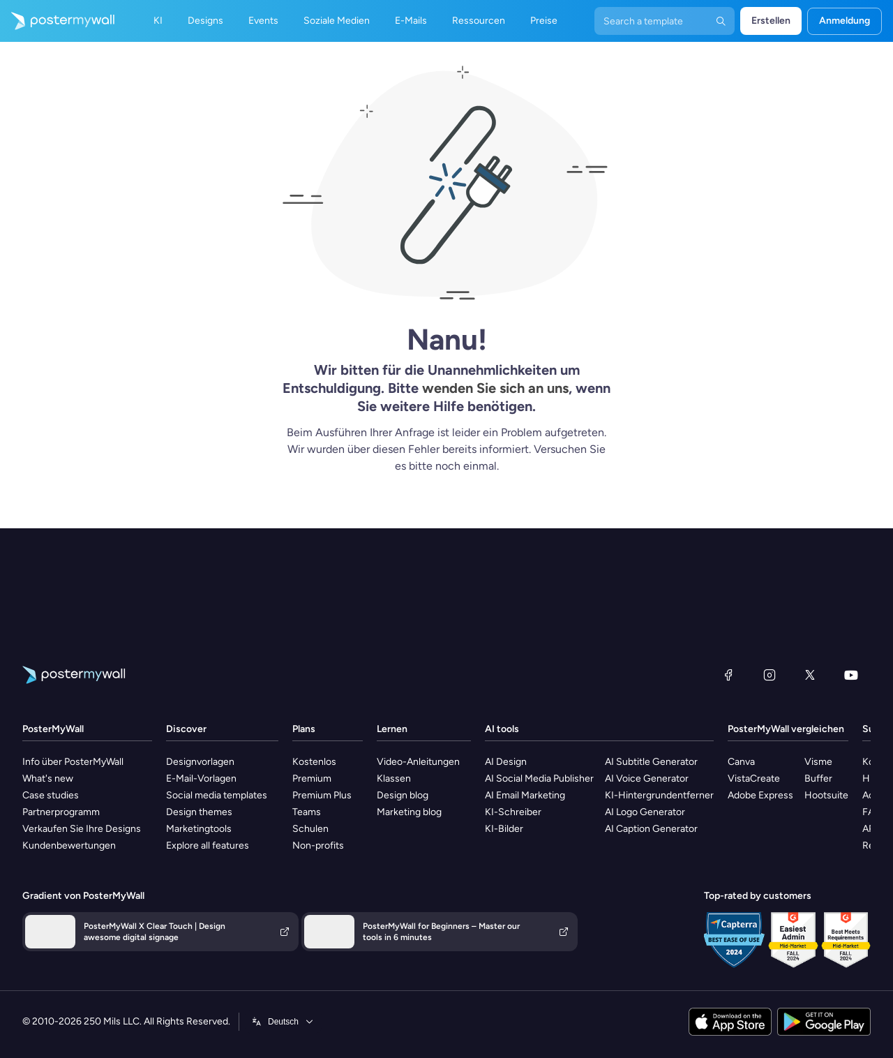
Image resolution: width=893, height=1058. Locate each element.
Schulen (310, 829)
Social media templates (216, 795)
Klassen (394, 778)
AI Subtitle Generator (651, 762)
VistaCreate (754, 778)
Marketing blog (409, 812)
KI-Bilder (504, 829)
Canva (741, 762)
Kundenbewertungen (69, 845)
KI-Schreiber (513, 812)
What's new (47, 778)
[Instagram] (769, 675)
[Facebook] (728, 675)
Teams (306, 812)
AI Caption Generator (651, 829)
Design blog (402, 795)
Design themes (199, 812)
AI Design (506, 762)
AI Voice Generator (647, 778)
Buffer (818, 778)
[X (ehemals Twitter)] (810, 675)
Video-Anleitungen (418, 762)
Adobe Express (760, 795)
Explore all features (207, 845)
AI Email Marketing (525, 795)
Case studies (50, 795)
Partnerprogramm (61, 812)
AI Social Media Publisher (539, 778)
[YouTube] (851, 675)
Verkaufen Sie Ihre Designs (81, 829)
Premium (311, 778)
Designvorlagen (200, 762)
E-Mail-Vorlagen (201, 778)
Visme (818, 762)
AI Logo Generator (645, 812)
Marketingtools (199, 829)
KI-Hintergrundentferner (659, 795)
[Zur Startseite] (57, 21)
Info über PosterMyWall (72, 762)
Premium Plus (322, 795)
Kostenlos (314, 762)
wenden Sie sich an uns (495, 388)
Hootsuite (826, 795)
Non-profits (318, 845)
